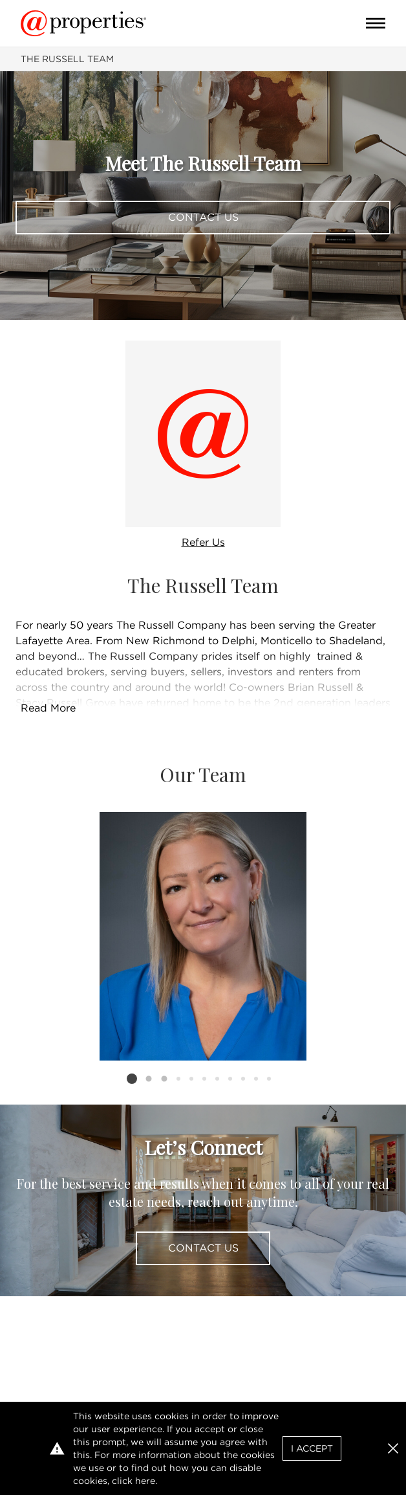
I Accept (312, 1448)
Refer (203, 542)
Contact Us (203, 217)
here (145, 1481)
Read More (48, 708)
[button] (393, 1448)
